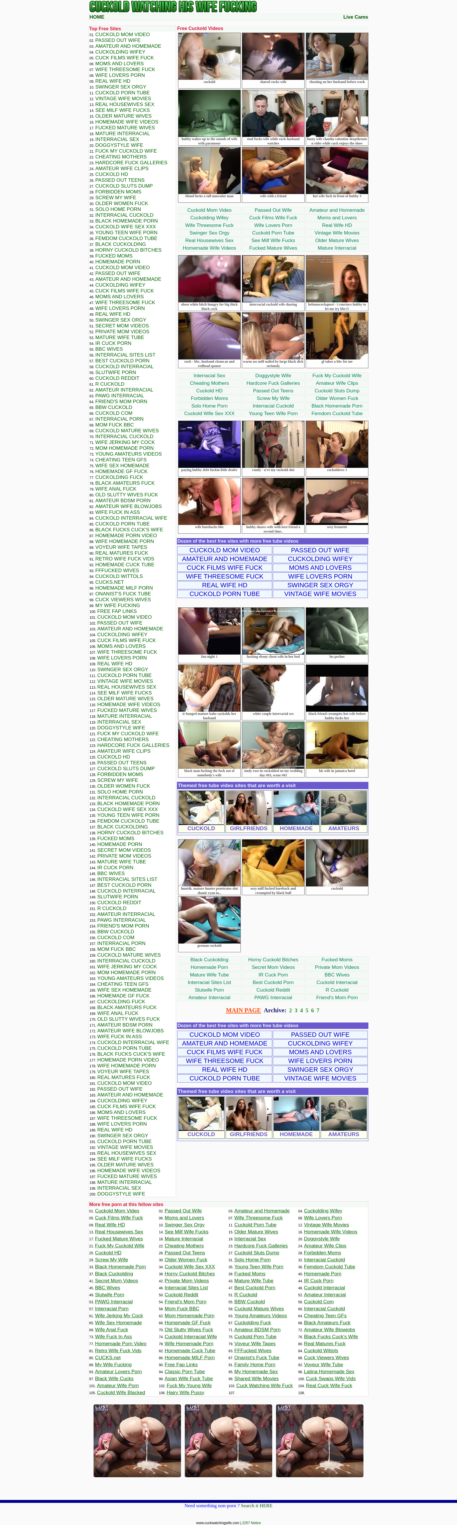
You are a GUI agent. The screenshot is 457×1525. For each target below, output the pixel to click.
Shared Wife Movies (256, 1378)
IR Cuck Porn (273, 975)
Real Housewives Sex (209, 240)
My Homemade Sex (256, 1371)
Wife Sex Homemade (122, 465)
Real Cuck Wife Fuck (329, 1385)
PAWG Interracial (273, 997)
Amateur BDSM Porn (123, 500)
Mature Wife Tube (209, 975)
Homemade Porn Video (126, 535)
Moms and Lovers (337, 218)
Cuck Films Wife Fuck (273, 218)
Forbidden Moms (209, 398)
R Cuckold (337, 990)
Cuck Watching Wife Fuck (264, 1385)
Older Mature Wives (337, 240)
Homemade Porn (209, 967)
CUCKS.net (109, 582)
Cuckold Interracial (337, 982)
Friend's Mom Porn (337, 997)
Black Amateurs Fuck (125, 483)
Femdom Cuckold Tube (337, 413)
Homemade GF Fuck (121, 471)
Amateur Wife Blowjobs (128, 506)
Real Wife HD (337, 225)
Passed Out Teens (273, 391)
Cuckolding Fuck (119, 477)
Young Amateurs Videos (128, 454)
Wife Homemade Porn (124, 541)
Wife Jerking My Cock (125, 442)
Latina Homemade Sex (329, 1371)
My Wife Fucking (117, 605)
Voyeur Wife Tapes (121, 547)
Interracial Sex (209, 375)
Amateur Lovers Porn (118, 1371)
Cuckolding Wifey (209, 218)
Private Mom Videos (337, 967)
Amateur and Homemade (337, 210)
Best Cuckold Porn (273, 982)
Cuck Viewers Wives (123, 599)
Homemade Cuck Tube (124, 564)
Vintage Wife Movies (337, 233)
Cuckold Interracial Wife (131, 518)
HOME (96, 17)
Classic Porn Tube (185, 1371)
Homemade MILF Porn (124, 588)
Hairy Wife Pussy (185, 1392)
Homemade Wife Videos (209, 248)
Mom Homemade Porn (124, 448)
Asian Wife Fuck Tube (189, 1378)
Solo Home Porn (209, 406)
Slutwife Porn (209, 990)
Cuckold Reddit (273, 990)
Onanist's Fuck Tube (123, 594)
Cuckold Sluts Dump (336, 391)
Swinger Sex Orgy (209, 233)
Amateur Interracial (210, 997)
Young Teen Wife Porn (273, 413)
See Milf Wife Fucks (273, 240)
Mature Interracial (337, 248)
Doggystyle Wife (273, 375)
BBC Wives (337, 975)
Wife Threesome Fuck (209, 225)
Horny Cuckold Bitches (273, 959)
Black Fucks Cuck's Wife (129, 530)
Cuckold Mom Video (209, 210)
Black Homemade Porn (337, 406)
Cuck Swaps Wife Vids (331, 1378)
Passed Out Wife (273, 210)
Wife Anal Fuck (115, 489)
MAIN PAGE (243, 1010)
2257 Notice (251, 1523)
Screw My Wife (273, 398)
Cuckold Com (114, 413)
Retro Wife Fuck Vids (124, 559)
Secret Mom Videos (273, 967)
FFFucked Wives (117, 570)
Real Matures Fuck (121, 553)
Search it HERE (257, 1505)
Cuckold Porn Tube (273, 233)
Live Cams (355, 17)
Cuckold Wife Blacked (121, 1392)
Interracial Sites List (209, 982)
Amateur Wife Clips (337, 383)
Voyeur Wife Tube (323, 1364)
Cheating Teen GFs (121, 460)
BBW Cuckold (113, 407)
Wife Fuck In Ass (117, 512)
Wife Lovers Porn (273, 225)
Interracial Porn (119, 419)
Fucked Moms (337, 959)
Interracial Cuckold (273, 406)
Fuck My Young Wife (189, 1385)
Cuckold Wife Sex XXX (209, 413)
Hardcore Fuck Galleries (273, 383)
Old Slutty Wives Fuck (126, 495)
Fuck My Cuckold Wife (337, 375)
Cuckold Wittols (119, 576)
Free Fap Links (117, 611)
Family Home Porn (254, 1364)
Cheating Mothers (209, 383)
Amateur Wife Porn (118, 1385)
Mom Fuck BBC (114, 425)
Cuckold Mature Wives (127, 430)
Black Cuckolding (209, 959)
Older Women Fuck (337, 398)
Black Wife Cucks (114, 1378)
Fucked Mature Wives (273, 248)
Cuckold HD (209, 391)
